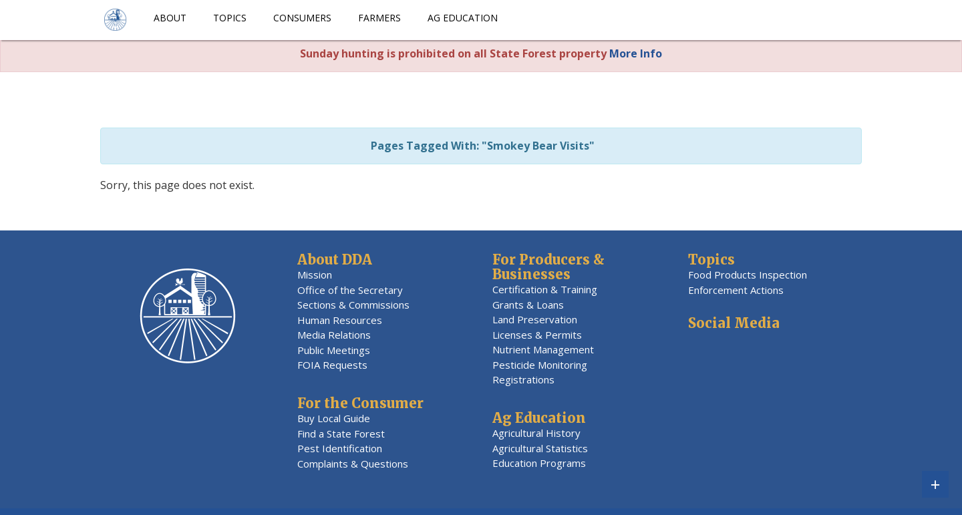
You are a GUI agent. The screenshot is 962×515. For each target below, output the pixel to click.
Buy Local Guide (333, 418)
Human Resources (339, 320)
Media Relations (334, 334)
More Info (635, 53)
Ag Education (463, 17)
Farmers (379, 17)
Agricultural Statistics (540, 448)
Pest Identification (339, 448)
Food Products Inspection (747, 274)
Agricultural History (536, 433)
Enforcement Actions (736, 290)
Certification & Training (544, 289)
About (170, 17)
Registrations (523, 379)
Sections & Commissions (353, 304)
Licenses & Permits (537, 334)
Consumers (302, 17)
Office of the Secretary (350, 290)
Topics (230, 17)
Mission (314, 274)
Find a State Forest (341, 433)
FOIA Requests (332, 364)
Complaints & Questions (352, 463)
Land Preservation (534, 319)
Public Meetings (333, 350)
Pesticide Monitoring (539, 364)
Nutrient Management (543, 349)
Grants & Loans (528, 304)
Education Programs (539, 463)
